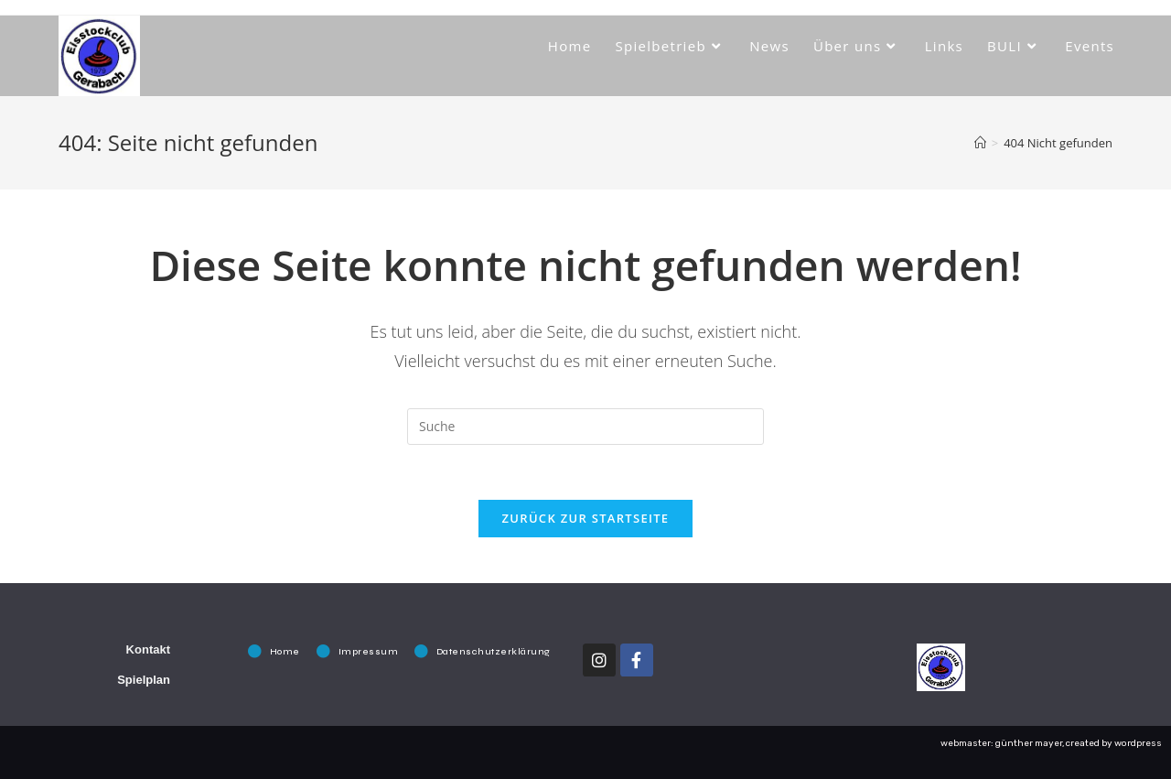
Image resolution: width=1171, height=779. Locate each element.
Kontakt (148, 649)
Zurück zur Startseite (586, 518)
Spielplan (143, 680)
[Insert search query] (585, 426)
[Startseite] (980, 143)
